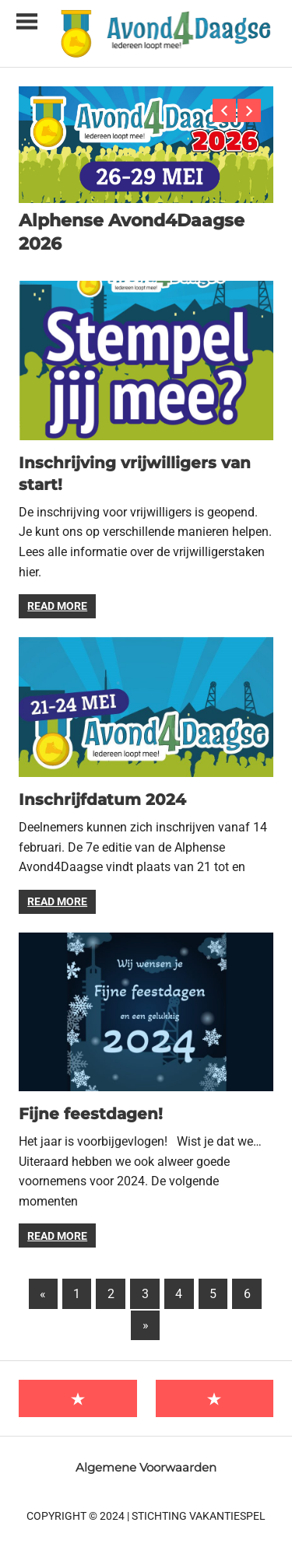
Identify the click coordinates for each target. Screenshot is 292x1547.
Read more (57, 606)
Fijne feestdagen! (91, 1113)
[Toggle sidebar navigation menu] (26, 22)
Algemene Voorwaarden (146, 1467)
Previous (224, 110)
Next (249, 110)
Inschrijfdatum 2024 (102, 799)
